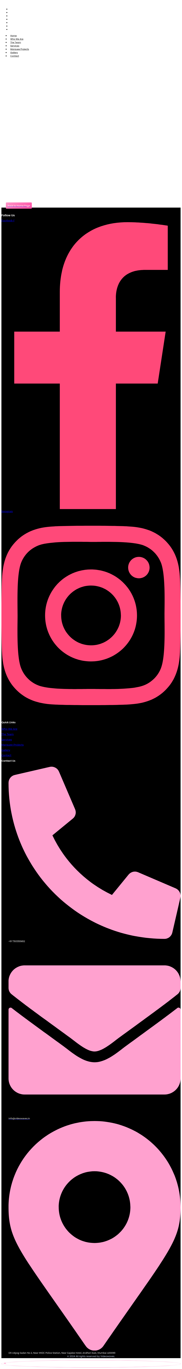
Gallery (5, 750)
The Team (7, 734)
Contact (14, 55)
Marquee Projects (12, 744)
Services (6, 739)
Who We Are (9, 729)
